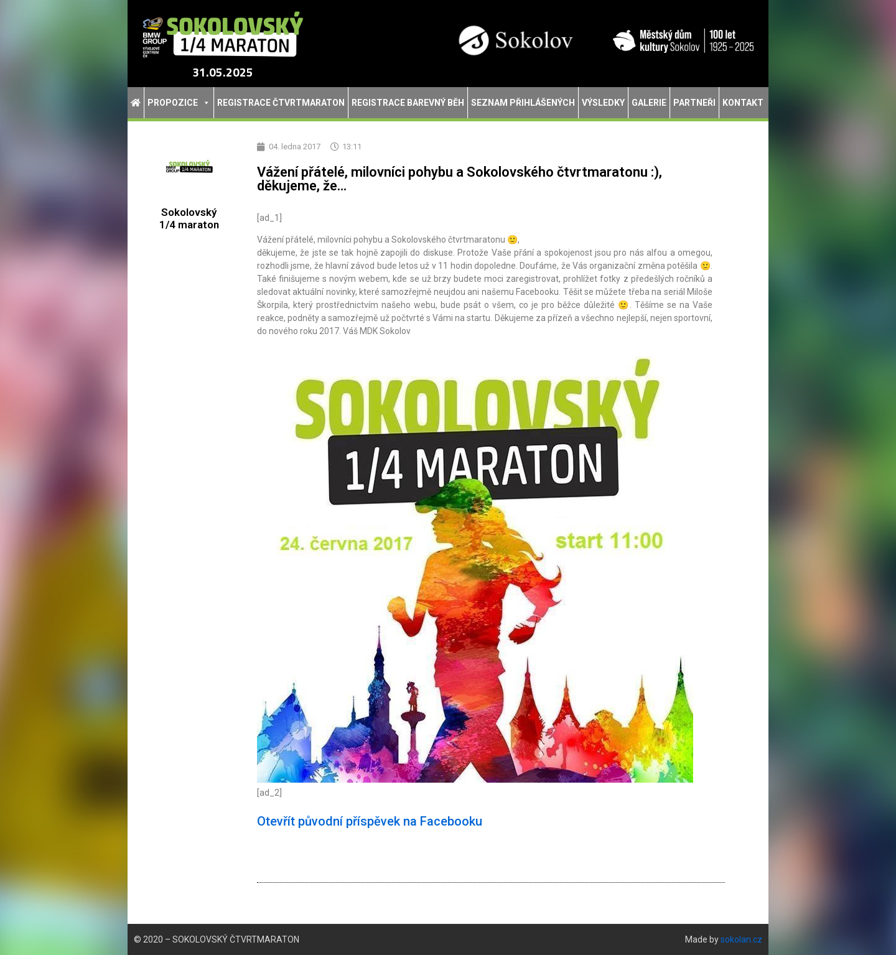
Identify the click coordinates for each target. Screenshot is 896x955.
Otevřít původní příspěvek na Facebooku (369, 821)
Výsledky (603, 103)
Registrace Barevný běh (408, 103)
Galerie (649, 103)
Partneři (694, 103)
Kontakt (742, 103)
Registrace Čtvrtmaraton (281, 103)
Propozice (178, 102)
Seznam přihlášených (523, 103)
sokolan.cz (741, 939)
